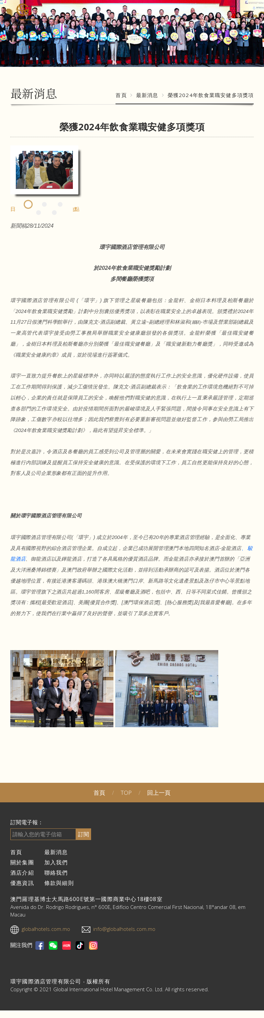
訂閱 (83, 834)
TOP (126, 793)
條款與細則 (59, 883)
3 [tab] (60, 204)
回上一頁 (158, 793)
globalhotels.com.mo (46, 928)
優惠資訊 (22, 883)
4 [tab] (38, 212)
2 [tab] (44, 204)
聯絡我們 (56, 872)
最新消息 (147, 95)
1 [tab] (28, 204)
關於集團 (22, 862)
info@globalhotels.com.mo (124, 928)
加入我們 (56, 862)
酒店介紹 (22, 872)
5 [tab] (54, 212)
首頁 (121, 95)
